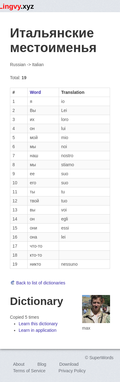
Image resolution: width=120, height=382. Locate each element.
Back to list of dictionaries (37, 282)
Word (35, 92)
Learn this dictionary (38, 323)
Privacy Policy (71, 370)
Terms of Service (29, 370)
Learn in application (37, 330)
